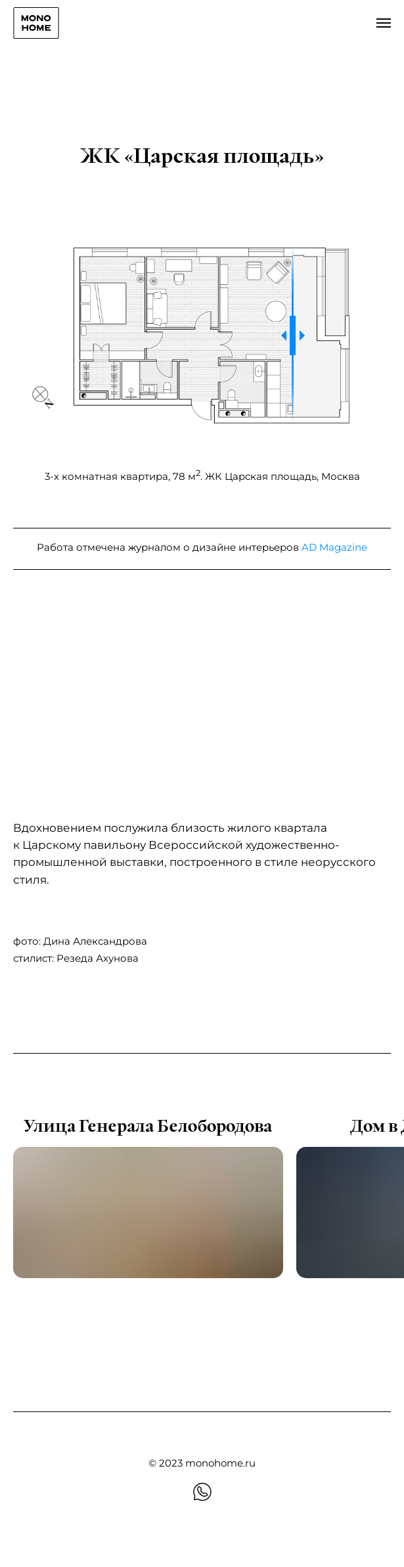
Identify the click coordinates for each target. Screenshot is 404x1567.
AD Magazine (334, 547)
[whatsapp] (202, 1491)
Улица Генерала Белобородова (148, 1127)
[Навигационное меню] (383, 23)
